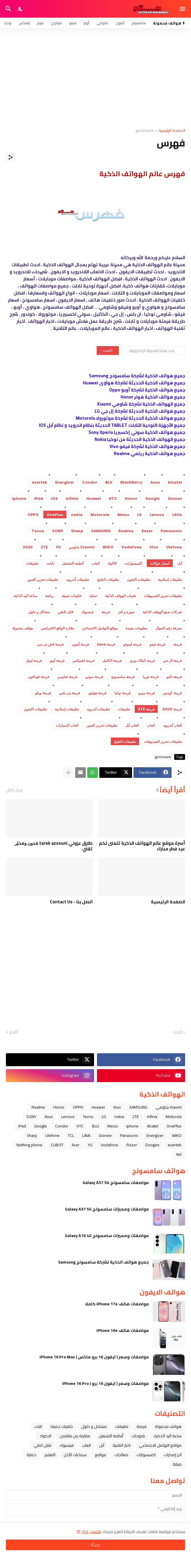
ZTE (135, 1116)
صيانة (177, 1464)
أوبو (86, 22)
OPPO (78, 1107)
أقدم (13, 1032)
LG (104, 1116)
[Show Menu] (183, 9)
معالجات (121, 1455)
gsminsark (145, 130)
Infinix (152, 1116)
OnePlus (174, 1126)
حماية (31, 1455)
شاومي (102, 22)
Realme (38, 1107)
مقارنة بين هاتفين (75, 1436)
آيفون (120, 22)
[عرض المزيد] (68, 772)
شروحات (138, 1436)
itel (179, 1154)
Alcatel (152, 1126)
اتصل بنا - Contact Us (71, 902)
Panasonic (129, 1135)
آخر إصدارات (173, 1455)
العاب (86, 1445)
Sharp (32, 1135)
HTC (80, 1126)
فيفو (72, 22)
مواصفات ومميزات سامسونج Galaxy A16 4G (107, 1235)
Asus (49, 1116)
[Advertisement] (95, 78)
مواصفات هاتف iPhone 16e (122, 1330)
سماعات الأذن (75, 1455)
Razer (131, 1145)
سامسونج (138, 22)
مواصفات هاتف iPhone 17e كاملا (117, 1304)
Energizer (155, 1135)
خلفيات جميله (61, 1426)
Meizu (112, 1126)
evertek (175, 1145)
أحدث (177, 1032)
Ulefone (52, 1135)
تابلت (38, 1426)
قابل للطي (42, 1445)
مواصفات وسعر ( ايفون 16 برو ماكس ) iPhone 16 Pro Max (94, 1357)
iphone (132, 1126)
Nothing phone (29, 1145)
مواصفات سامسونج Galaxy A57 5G (116, 1182)
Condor (61, 1126)
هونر (40, 22)
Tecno (88, 1116)
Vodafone (109, 1145)
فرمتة (141, 1426)
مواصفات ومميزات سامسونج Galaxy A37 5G (107, 1209)
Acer (76, 1145)
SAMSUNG (138, 1107)
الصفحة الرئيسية (172, 130)
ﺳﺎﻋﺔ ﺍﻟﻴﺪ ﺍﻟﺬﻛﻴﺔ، (167, 1436)
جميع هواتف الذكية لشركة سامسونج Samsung (103, 1262)
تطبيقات (121, 1426)
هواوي (56, 22)
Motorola (174, 1116)
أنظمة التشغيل (110, 1436)
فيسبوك (67, 1445)
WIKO (177, 1135)
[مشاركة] (10, 157)
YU (90, 1145)
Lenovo (68, 1116)
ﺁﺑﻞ (101, 1445)
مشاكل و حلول (94, 1426)
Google (40, 1126)
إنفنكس (24, 22)
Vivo (117, 1107)
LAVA (86, 1135)
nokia (119, 1116)
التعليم (50, 1455)
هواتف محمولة (168, 1426)
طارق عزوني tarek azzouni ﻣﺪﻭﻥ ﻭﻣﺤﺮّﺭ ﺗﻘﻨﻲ (54, 846)
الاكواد (45, 1436)
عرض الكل (14, 790)
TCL (71, 1135)
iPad (22, 1126)
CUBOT (57, 1145)
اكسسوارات (146, 1455)
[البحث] (8, 8)
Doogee (152, 1145)
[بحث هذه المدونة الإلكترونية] (152, 350)
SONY (31, 1116)
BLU (95, 1126)
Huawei (98, 1107)
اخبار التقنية (122, 1445)
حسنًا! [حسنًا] (95, 1545)
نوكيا (7, 22)
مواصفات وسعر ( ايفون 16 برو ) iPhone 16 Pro (105, 1383)
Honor (59, 1107)
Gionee (105, 1135)
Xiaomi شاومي (169, 1107)
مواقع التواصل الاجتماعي (160, 1445)
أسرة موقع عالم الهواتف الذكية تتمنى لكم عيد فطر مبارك (142, 846)
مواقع (100, 1455)
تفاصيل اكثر (91, 1531)
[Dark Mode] (20, 9)
